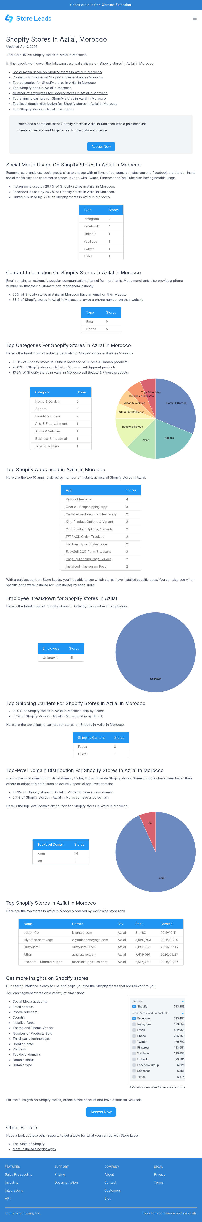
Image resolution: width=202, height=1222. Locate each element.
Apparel (41, 409)
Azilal (122, 933)
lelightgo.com (82, 933)
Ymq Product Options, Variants (89, 529)
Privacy (159, 1174)
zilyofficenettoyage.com (90, 940)
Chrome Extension (116, 5)
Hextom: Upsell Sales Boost (87, 544)
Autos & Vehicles (48, 431)
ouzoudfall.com (84, 947)
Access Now (101, 146)
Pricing (59, 1174)
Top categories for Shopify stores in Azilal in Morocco (54, 83)
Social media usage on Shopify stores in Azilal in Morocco (57, 72)
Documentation (66, 1182)
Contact (110, 1182)
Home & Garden (47, 401)
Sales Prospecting (18, 1174)
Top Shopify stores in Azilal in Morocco (43, 109)
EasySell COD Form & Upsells (88, 552)
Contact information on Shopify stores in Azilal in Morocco (58, 77)
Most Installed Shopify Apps (34, 1149)
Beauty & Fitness (47, 416)
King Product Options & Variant (89, 522)
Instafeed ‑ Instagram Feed (86, 566)
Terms (159, 1182)
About (109, 1174)
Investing (11, 1182)
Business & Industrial (51, 439)
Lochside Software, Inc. (23, 1213)
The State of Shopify (29, 1144)
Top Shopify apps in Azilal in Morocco (42, 88)
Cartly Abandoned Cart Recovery (91, 514)
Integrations (14, 1190)
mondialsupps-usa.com (89, 962)
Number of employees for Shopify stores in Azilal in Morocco (60, 93)
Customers (112, 1190)
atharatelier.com (84, 954)
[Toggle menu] (195, 18)
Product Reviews (78, 499)
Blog (107, 1198)
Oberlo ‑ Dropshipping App (86, 507)
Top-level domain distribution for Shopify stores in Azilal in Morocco (65, 104)
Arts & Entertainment (51, 424)
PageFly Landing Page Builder (88, 559)
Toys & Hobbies (47, 446)
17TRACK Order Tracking (85, 537)
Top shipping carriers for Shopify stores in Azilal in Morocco (59, 98)
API (7, 1198)
